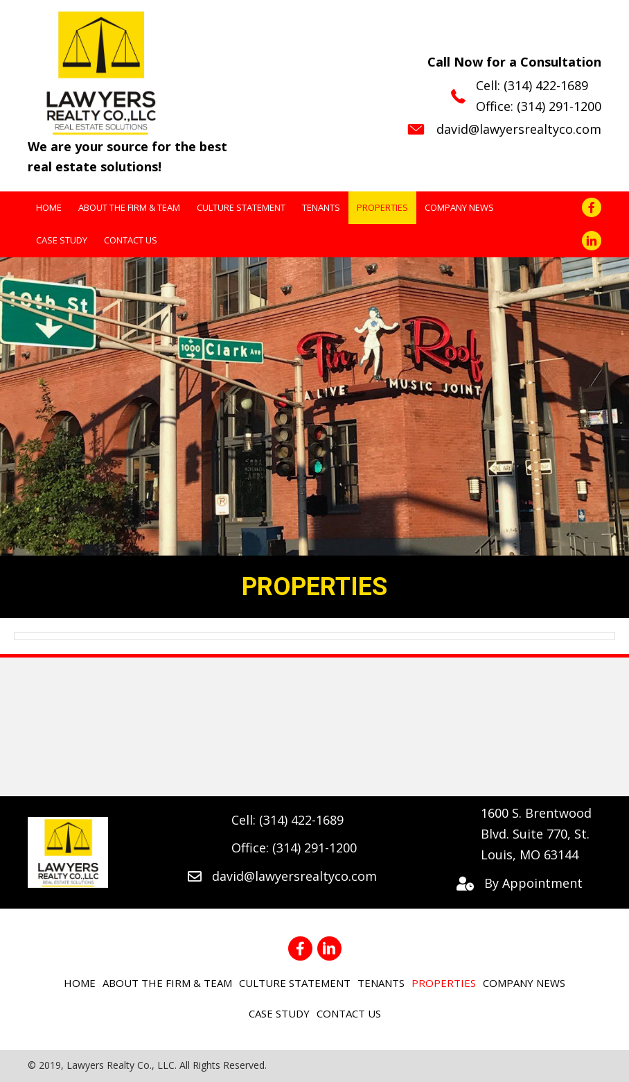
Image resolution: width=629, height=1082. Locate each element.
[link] (49, 207)
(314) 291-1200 (559, 106)
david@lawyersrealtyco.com (518, 129)
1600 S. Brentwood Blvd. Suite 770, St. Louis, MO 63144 (536, 833)
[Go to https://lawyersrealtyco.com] (138, 94)
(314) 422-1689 (546, 85)
